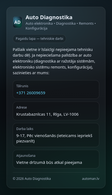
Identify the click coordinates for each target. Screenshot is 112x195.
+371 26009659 (30, 92)
